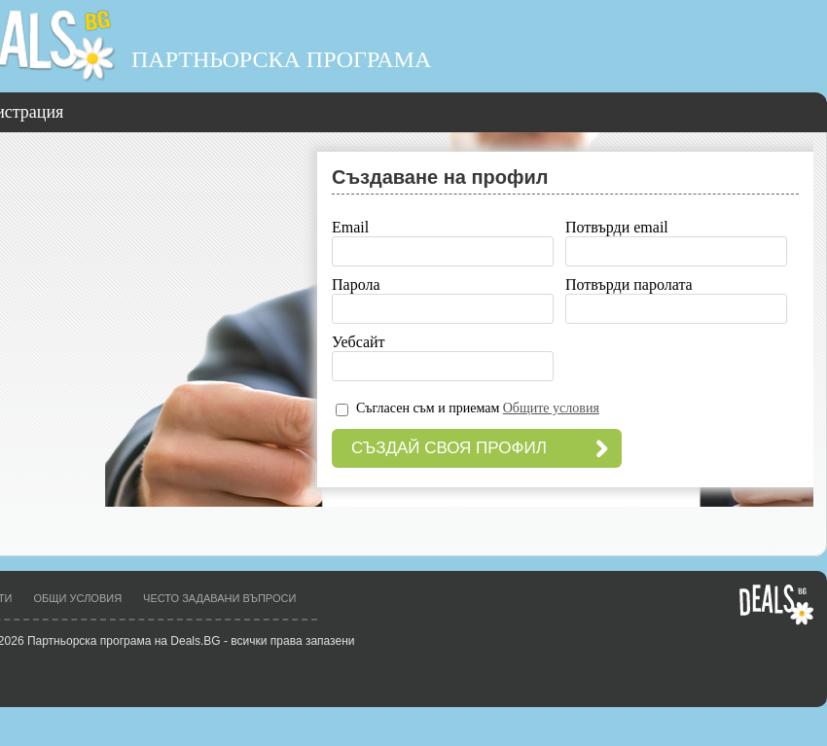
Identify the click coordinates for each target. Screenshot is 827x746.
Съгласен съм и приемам (477, 408)
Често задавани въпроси (219, 598)
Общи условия (78, 598)
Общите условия (551, 408)
